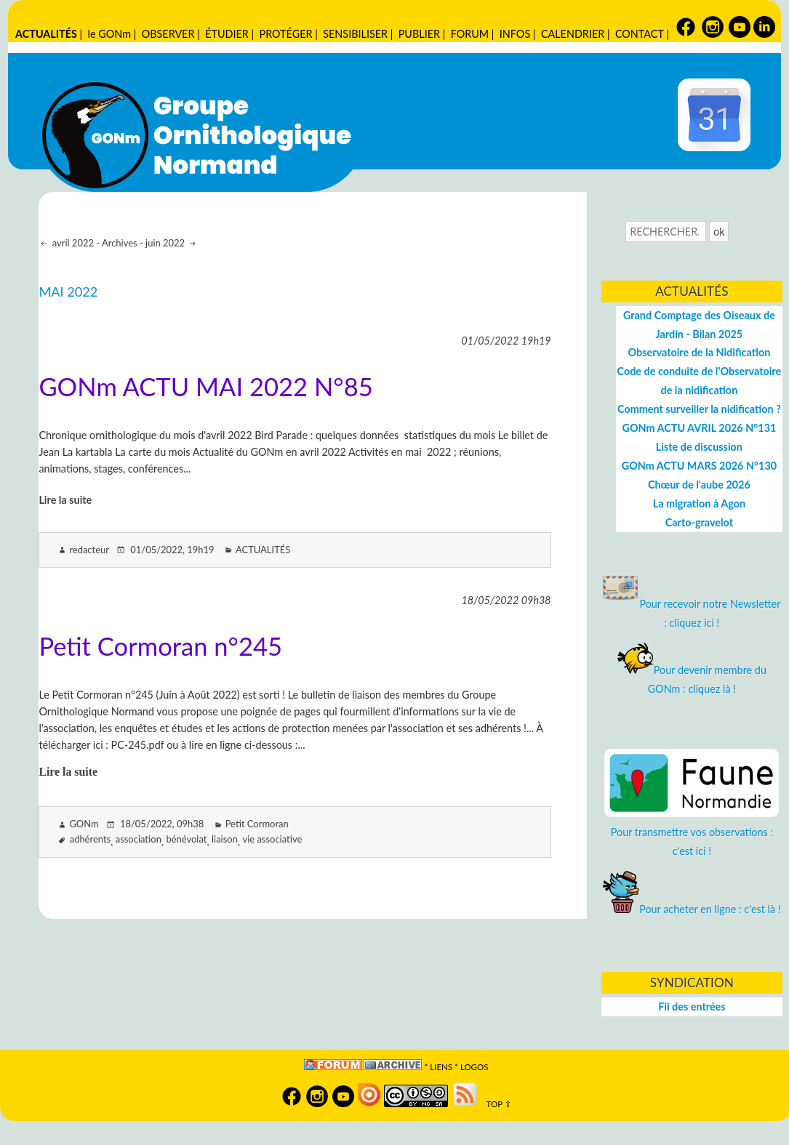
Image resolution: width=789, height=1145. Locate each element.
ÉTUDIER (227, 34)
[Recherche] (665, 231)
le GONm (109, 34)
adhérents (90, 839)
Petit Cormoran (257, 823)
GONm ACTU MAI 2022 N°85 (205, 386)
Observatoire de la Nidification (699, 352)
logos (474, 1067)
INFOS (515, 34)
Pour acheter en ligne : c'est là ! (692, 909)
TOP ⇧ (495, 1104)
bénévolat (187, 839)
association (138, 839)
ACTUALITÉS (46, 34)
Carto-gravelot (699, 522)
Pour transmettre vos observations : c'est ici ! (691, 832)
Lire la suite (65, 500)
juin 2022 (166, 243)
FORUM (470, 34)
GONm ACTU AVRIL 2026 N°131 (699, 428)
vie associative (272, 839)
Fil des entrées (691, 1006)
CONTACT (639, 34)
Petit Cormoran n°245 (160, 646)
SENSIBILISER (355, 34)
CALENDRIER (572, 34)
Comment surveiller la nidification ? (699, 409)
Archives (119, 243)
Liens (441, 1067)
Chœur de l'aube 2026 (699, 484)
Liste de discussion (699, 447)
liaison (225, 839)
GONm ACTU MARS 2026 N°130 (699, 465)
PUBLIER (419, 34)
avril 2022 (71, 243)
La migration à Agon (699, 503)
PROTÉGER (286, 34)
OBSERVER (168, 34)
